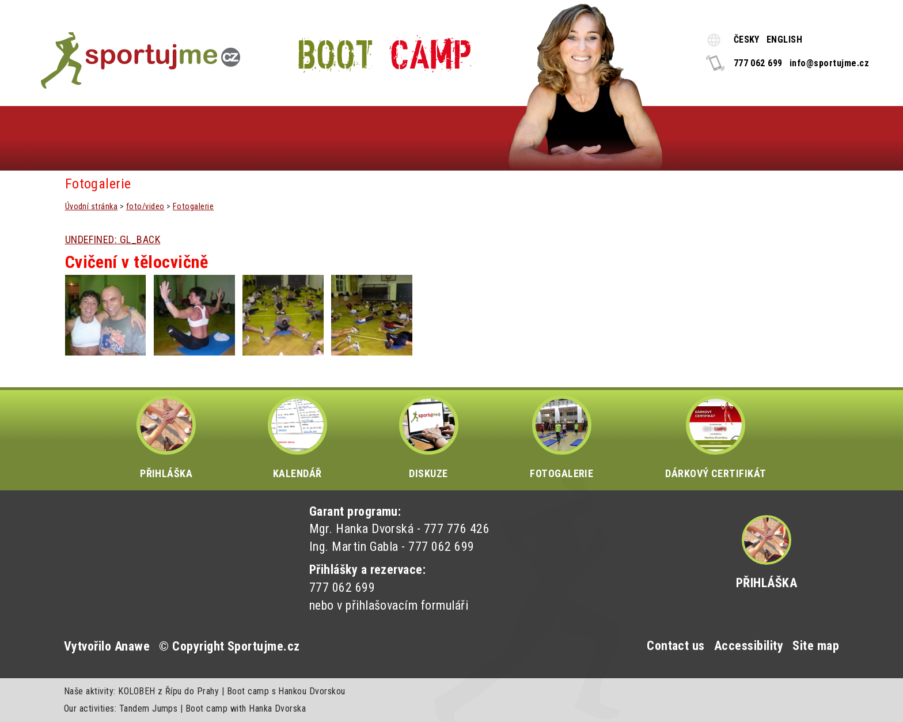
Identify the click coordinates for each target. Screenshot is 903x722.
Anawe (132, 646)
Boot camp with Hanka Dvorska (245, 708)
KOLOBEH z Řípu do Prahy (168, 691)
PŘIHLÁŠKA (166, 437)
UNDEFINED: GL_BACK (113, 239)
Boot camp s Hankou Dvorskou (286, 691)
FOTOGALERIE (561, 437)
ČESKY (747, 39)
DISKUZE (428, 437)
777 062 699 (758, 63)
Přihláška (766, 583)
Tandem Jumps (148, 708)
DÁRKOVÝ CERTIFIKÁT (716, 437)
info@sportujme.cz (829, 63)
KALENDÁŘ (297, 437)
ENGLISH (784, 39)
